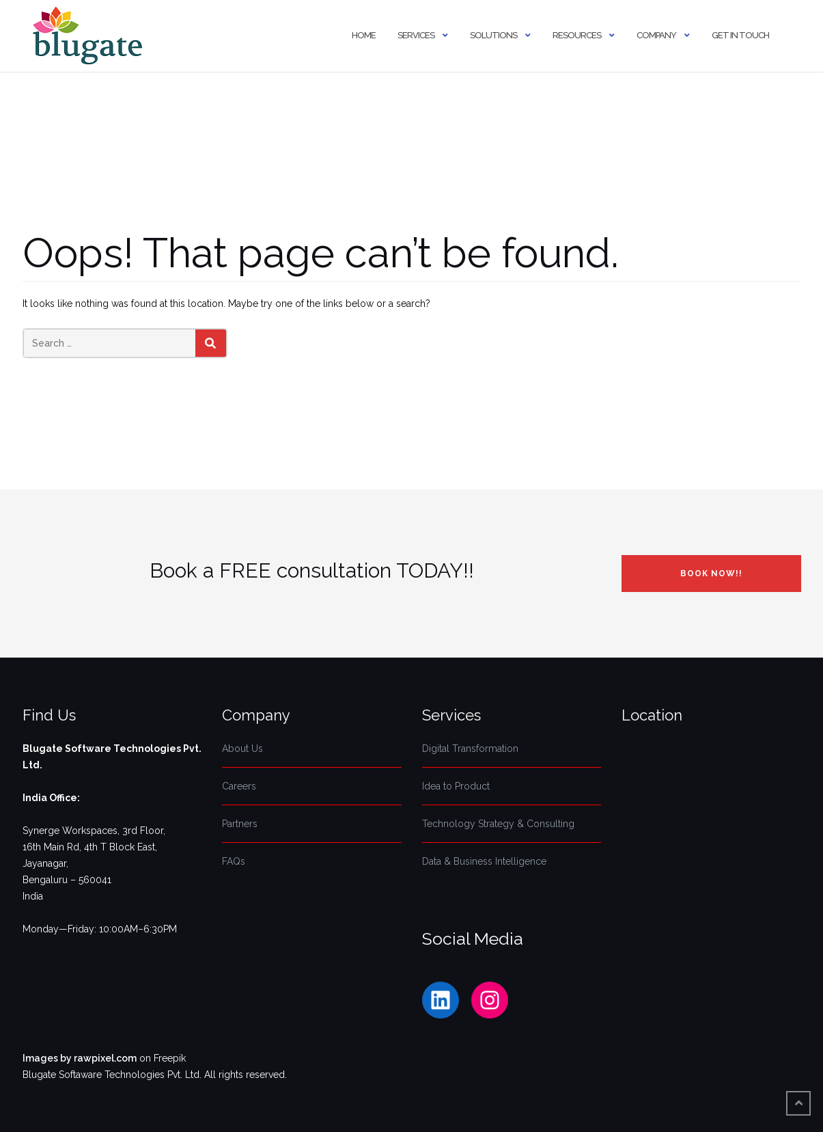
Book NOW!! (711, 573)
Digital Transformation (470, 748)
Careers (239, 786)
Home (364, 35)
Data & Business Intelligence (484, 861)
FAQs (233, 861)
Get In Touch (740, 35)
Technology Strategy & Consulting (498, 823)
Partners (239, 823)
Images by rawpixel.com (80, 1058)
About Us (242, 748)
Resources (577, 35)
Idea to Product (456, 786)
